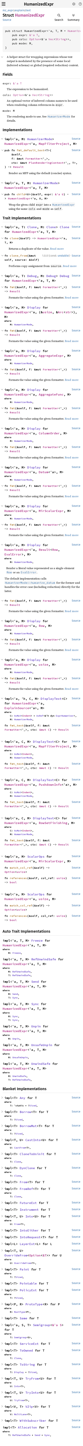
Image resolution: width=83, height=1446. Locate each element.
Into (29, 1216)
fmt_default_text (30, 150)
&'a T (33, 35)
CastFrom (19, 1147)
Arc (61, 312)
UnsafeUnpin (41, 1045)
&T (44, 1255)
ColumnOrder (49, 433)
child (21, 194)
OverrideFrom (15, 1255)
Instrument (29, 1210)
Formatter (33, 158)
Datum (43, 472)
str (68, 312)
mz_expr (8, 10)
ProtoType (34, 1304)
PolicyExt (28, 1290)
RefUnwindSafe (43, 959)
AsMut (17, 715)
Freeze (37, 941)
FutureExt (28, 1203)
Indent (26, 715)
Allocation (27, 1427)
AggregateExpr (51, 356)
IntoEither (29, 1230)
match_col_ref (21, 867)
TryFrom (32, 1379)
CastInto (33, 1140)
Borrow (25, 1112)
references (18, 878)
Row (55, 550)
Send (35, 982)
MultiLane (20, 1414)
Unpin (36, 1026)
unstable (63, 255)
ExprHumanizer (65, 715)
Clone (32, 227)
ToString (27, 1364)
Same (23, 1318)
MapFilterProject (54, 144)
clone (14, 238)
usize (47, 312)
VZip (29, 1407)
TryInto (32, 1393)
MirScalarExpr (51, 511)
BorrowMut (28, 1126)
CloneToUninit (32, 1154)
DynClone (27, 1168)
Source (7, 19)
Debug (32, 276)
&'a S (57, 1325)
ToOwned (26, 1350)
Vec (51, 39)
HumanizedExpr (38, 4)
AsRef (39, 715)
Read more (57, 249)
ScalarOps (35, 856)
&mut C (44, 729)
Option (34, 39)
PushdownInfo (50, 785)
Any (22, 1098)
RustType (19, 1311)
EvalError (13, 554)
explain (19, 10)
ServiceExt (29, 1344)
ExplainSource (16, 708)
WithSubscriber (33, 1421)
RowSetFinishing (53, 823)
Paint (24, 1269)
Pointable (28, 1283)
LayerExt (27, 1244)
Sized (32, 1105)
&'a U (59, 194)
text (28, 10)
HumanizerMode (39, 139)
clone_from (18, 255)
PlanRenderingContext (46, 162)
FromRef (26, 1189)
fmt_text (17, 725)
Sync (15, 997)
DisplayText (51, 699)
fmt (12, 287)
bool (13, 882)
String (60, 39)
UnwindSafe (40, 1064)
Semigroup (41, 1325)
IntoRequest (30, 1237)
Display (34, 307)
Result (18, 167)
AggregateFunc (51, 394)
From (23, 1182)
